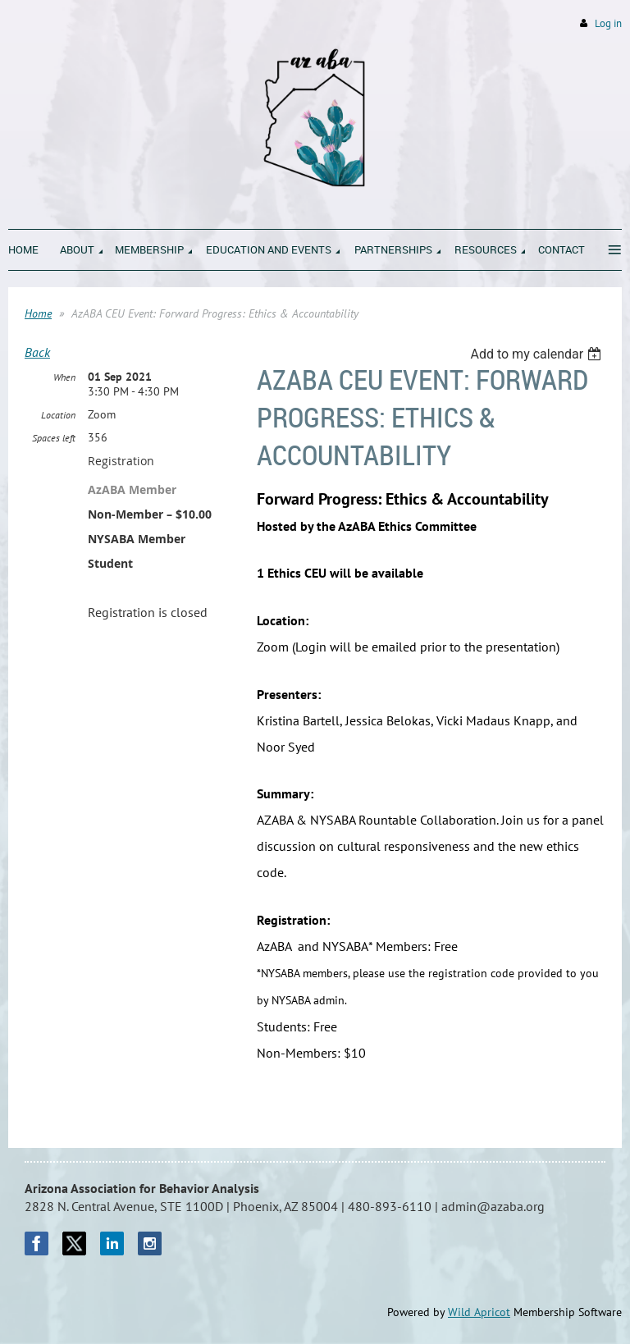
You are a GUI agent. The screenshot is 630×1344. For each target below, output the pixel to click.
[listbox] (537, 354)
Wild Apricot (479, 1312)
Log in (608, 23)
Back (37, 352)
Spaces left (53, 438)
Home (38, 313)
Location (58, 415)
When (64, 377)
